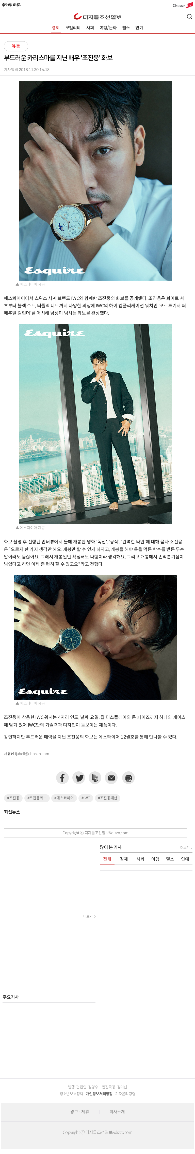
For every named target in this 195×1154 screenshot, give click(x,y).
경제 (55, 28)
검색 (189, 17)
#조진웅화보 (37, 798)
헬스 (126, 28)
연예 (139, 28)
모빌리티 (73, 28)
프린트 (128, 777)
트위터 (78, 777)
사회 (90, 28)
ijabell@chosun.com (32, 754)
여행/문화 (108, 28)
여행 (155, 859)
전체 (107, 859)
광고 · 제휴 (79, 1112)
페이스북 (62, 777)
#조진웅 (13, 798)
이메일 (111, 777)
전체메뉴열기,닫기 (5, 16)
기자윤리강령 (125, 1094)
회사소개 (117, 1112)
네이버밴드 (95, 777)
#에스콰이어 (64, 798)
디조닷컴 (97, 16)
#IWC (86, 798)
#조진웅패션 (107, 798)
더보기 (87, 916)
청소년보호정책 (71, 1094)
